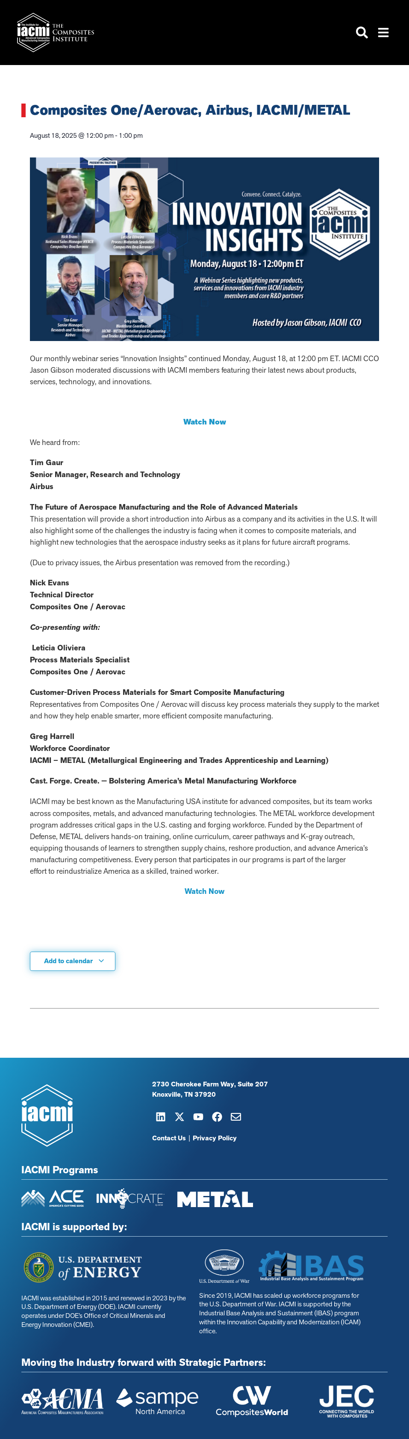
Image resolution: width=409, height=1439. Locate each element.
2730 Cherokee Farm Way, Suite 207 (210, 1084)
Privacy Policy (215, 1138)
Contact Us (169, 1138)
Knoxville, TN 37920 (184, 1094)
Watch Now (204, 891)
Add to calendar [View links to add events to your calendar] (74, 961)
